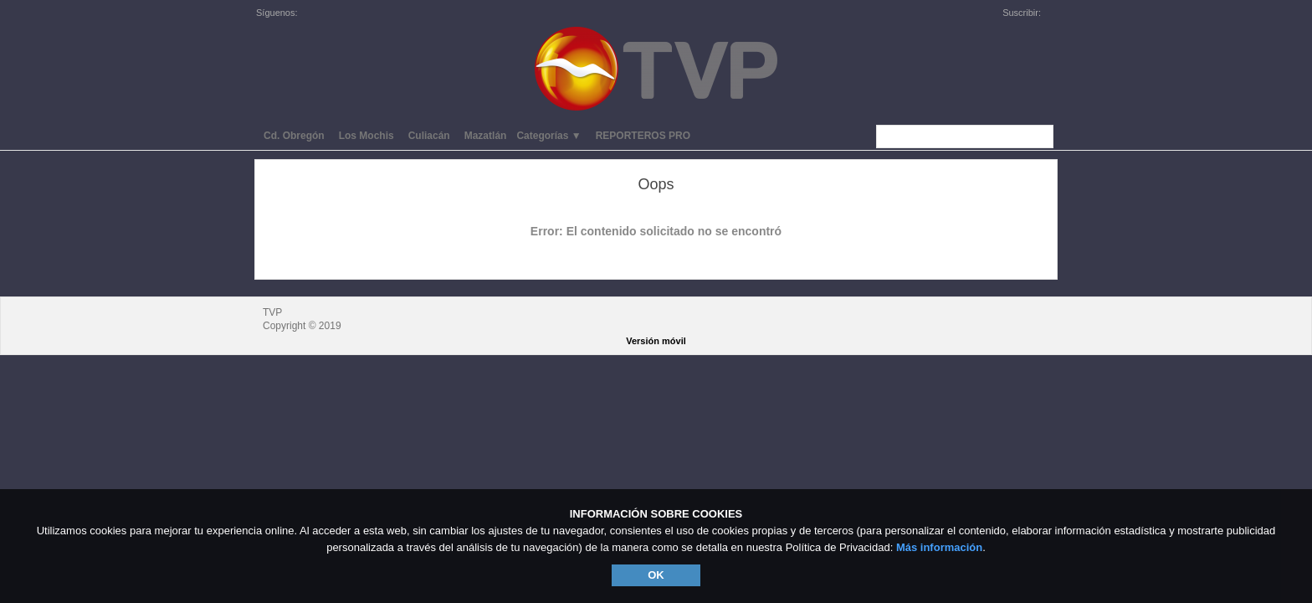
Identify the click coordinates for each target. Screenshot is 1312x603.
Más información (939, 547)
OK (656, 575)
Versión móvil (656, 341)
